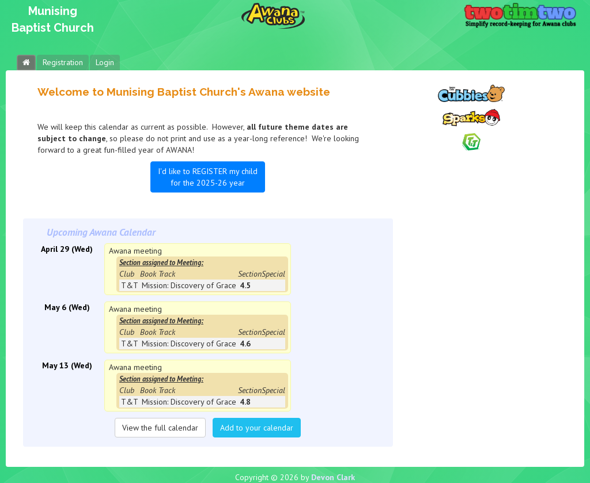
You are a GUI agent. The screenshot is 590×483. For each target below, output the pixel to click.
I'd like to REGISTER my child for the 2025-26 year (208, 177)
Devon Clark (333, 477)
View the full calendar (160, 427)
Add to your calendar (256, 427)
